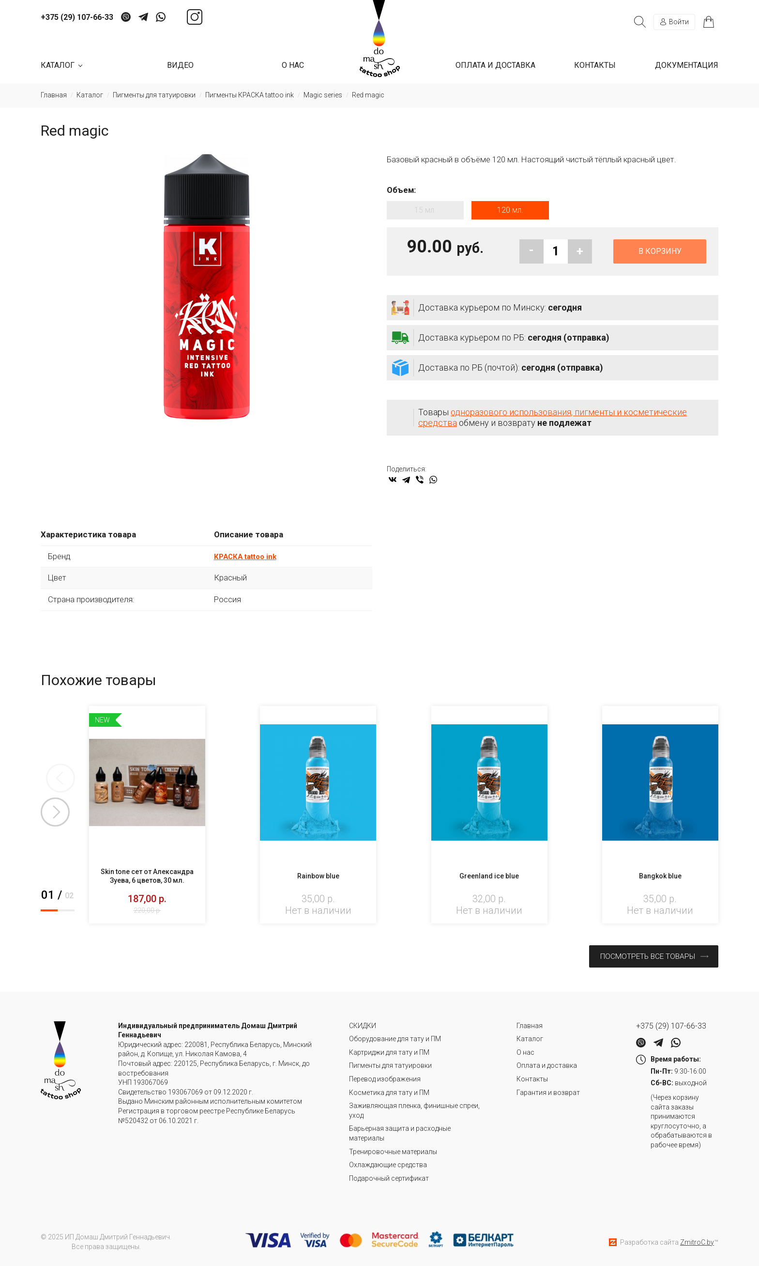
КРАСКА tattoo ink (249, 560)
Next (55, 815)
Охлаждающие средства (388, 1163)
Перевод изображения (385, 1077)
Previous (55, 782)
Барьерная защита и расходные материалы (400, 1132)
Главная (529, 1024)
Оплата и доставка (495, 65)
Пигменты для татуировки (390, 1064)
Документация (686, 65)
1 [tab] (49, 914)
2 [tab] (66, 914)
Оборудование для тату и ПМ (395, 1037)
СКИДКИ (362, 1024)
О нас (293, 65)
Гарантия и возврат (548, 1090)
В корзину (660, 255)
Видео (180, 65)
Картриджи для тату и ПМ (389, 1050)
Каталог (529, 1037)
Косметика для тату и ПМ (389, 1090)
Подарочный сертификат (389, 1176)
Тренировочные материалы (393, 1150)
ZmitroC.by (697, 1240)
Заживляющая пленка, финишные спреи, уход (414, 1109)
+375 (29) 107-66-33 (77, 17)
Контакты (595, 65)
